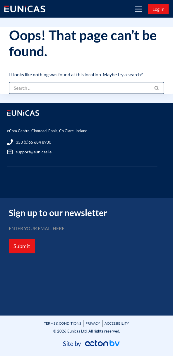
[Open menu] (138, 9)
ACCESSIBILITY (117, 323)
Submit (21, 246)
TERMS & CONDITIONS (62, 323)
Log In (158, 9)
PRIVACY (92, 323)
